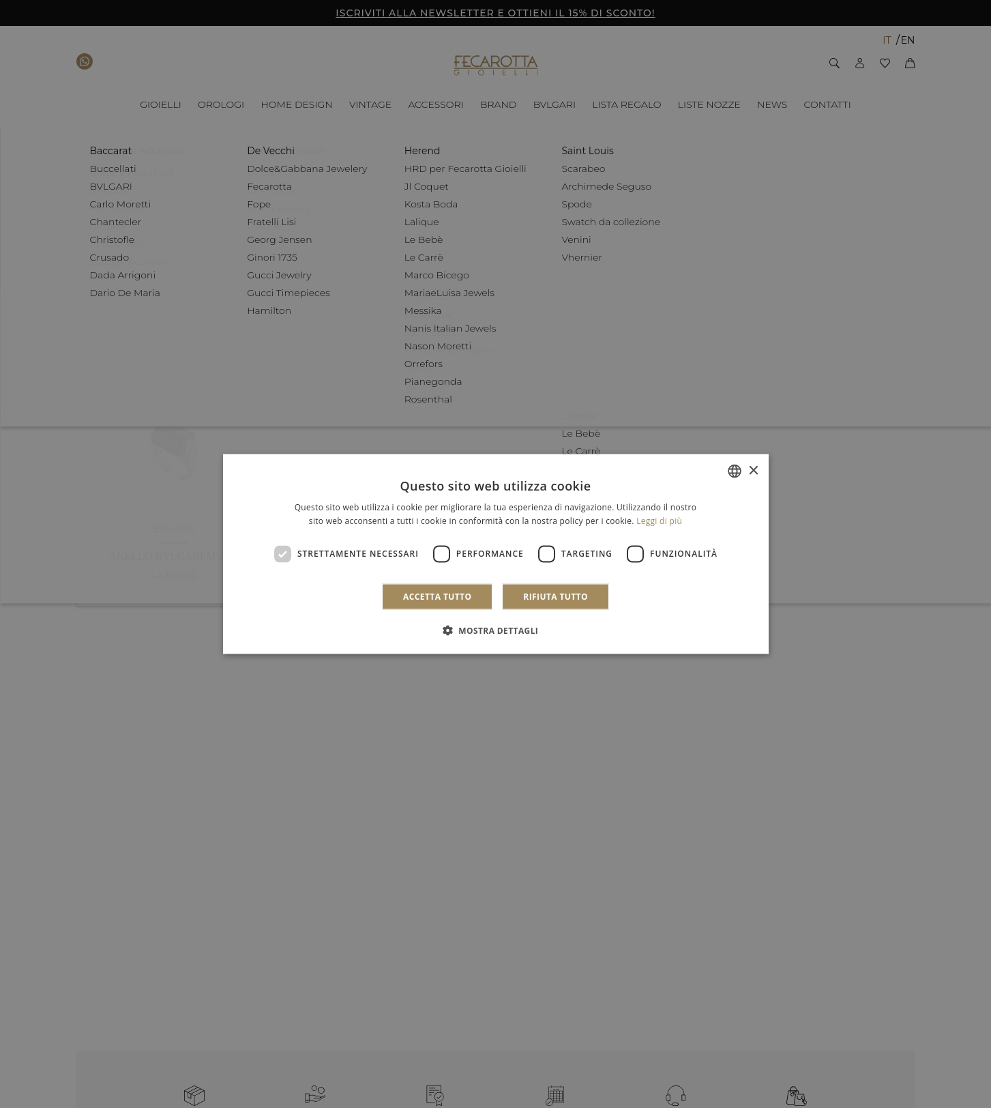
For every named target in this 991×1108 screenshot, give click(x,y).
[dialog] (496, 554)
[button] (496, 630)
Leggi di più (659, 521)
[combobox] (734, 471)
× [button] (753, 470)
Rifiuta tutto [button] (555, 596)
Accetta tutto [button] (437, 596)
